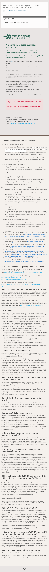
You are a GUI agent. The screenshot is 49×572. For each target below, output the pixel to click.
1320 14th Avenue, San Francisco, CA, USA (23, 123)
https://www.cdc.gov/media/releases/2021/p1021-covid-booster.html (23, 272)
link (12, 61)
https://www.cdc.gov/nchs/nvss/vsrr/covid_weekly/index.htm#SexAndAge (24, 251)
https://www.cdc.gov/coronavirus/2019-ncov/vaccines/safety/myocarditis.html (25, 261)
